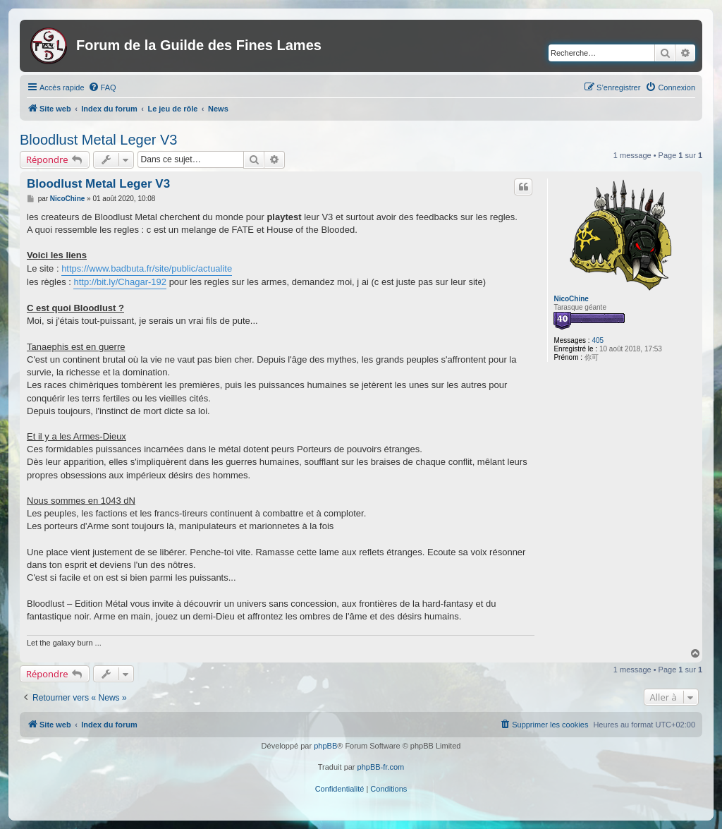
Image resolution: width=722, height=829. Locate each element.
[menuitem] (102, 87)
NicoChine (570, 299)
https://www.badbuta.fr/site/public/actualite (146, 268)
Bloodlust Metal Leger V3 (98, 139)
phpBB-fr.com (381, 767)
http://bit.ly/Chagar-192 (119, 282)
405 (598, 340)
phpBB (325, 746)
